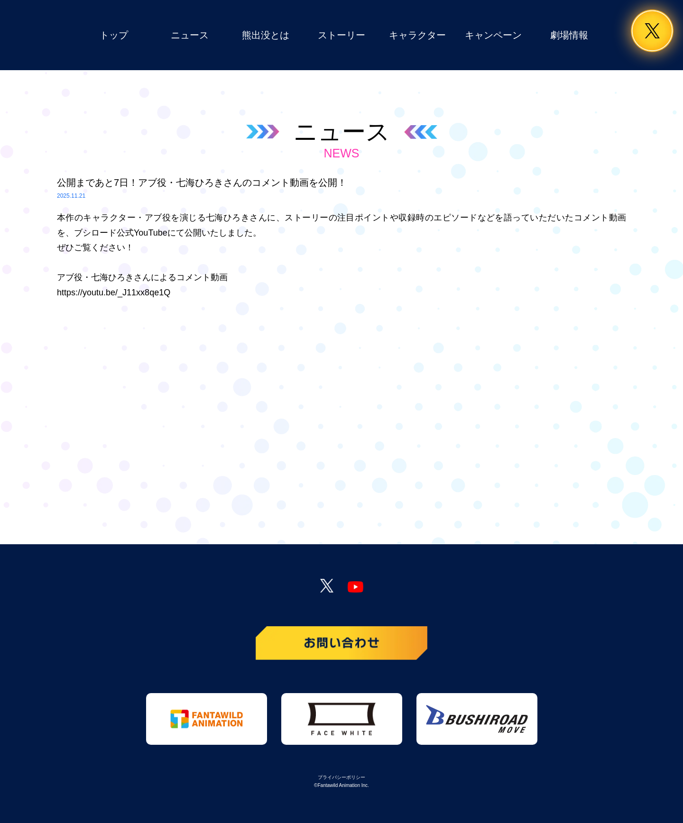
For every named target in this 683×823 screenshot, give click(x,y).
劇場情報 (569, 35)
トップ (114, 35)
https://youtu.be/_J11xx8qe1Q (113, 292)
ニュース (190, 35)
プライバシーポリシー (341, 777)
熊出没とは (265, 35)
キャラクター (417, 35)
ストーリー (341, 35)
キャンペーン (493, 35)
